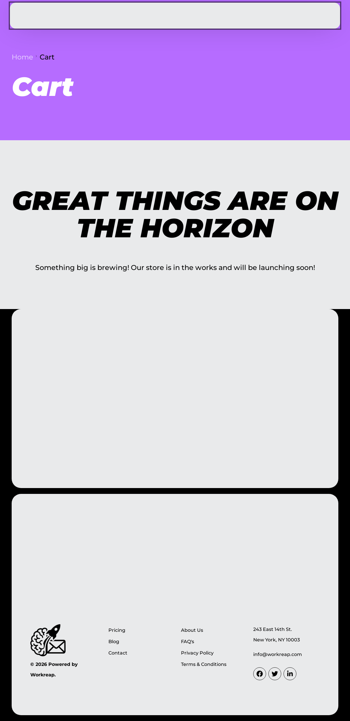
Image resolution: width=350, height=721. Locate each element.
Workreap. (43, 675)
